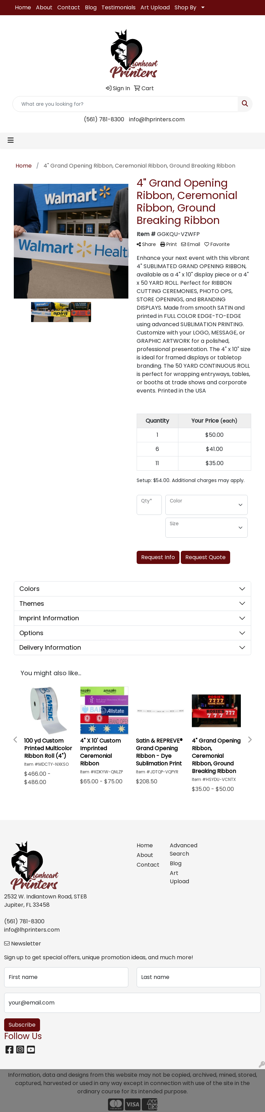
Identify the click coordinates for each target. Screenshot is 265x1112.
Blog (91, 7)
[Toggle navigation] (10, 140)
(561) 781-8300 (104, 119)
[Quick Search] (125, 104)
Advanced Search (182, 849)
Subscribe (22, 1025)
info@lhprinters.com (157, 119)
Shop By (185, 7)
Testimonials (118, 7)
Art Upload (155, 7)
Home (23, 7)
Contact (68, 7)
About (44, 7)
